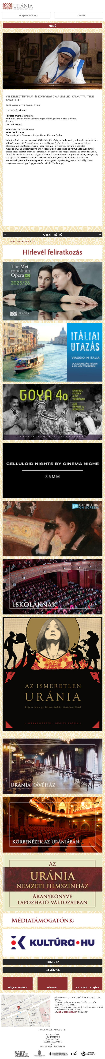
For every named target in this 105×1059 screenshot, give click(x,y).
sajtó (52, 1044)
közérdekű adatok (53, 1042)
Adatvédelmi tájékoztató (52, 1046)
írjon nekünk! (52, 1039)
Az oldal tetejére (87, 987)
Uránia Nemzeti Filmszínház (22, 241)
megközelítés (52, 1034)
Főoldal (52, 987)
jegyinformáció (52, 1037)
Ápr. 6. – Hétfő (52, 234)
